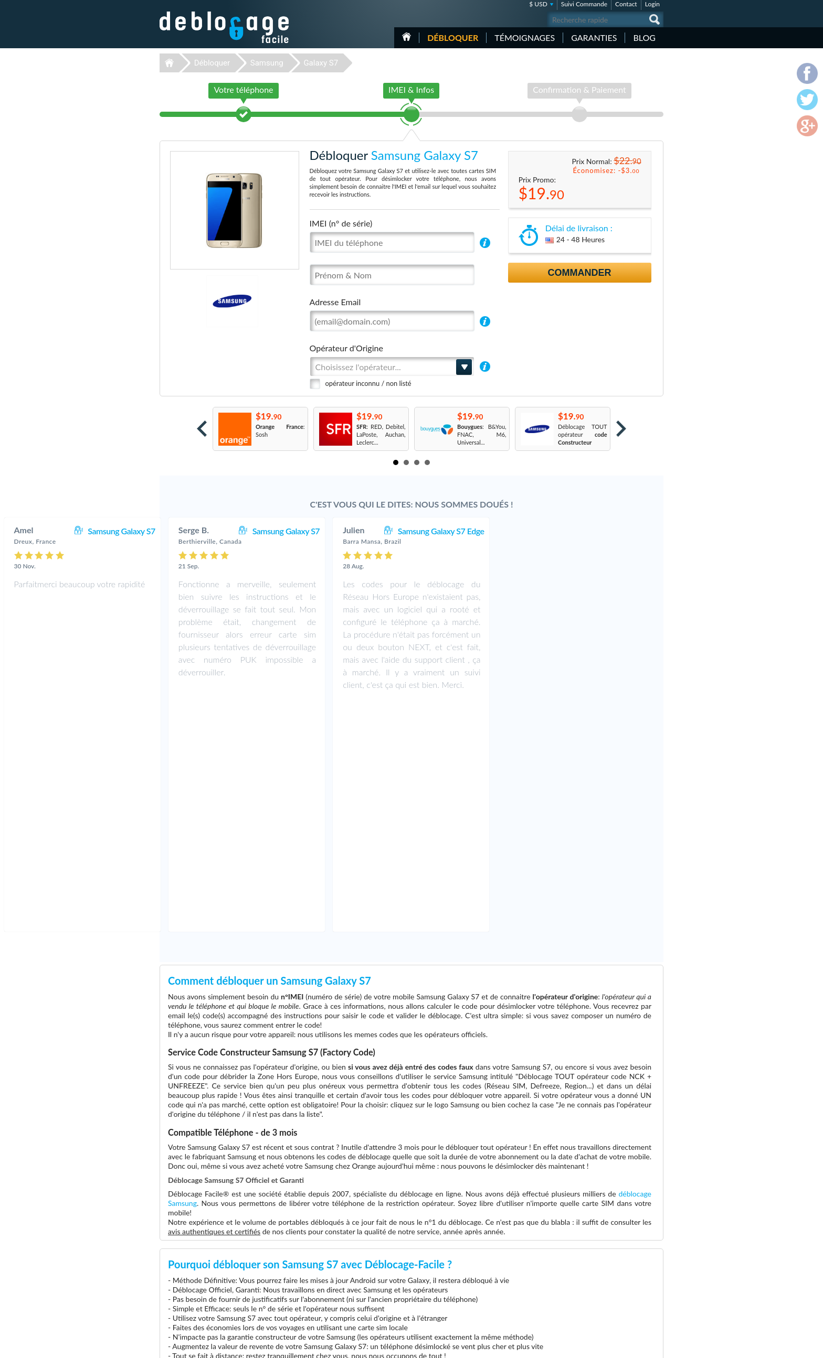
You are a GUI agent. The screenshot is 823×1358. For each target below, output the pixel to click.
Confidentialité (603, 1265)
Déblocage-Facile (225, 27)
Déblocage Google (337, 1305)
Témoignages (524, 37)
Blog (644, 37)
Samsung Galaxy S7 (286, 531)
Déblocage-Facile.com (225, 1242)
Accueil (406, 37)
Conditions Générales (612, 1257)
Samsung (266, 63)
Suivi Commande (584, 4)
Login (652, 4)
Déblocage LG (331, 1273)
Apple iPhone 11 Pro (518, 1250)
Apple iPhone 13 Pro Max (524, 1297)
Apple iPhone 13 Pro (518, 1266)
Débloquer (452, 37)
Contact (626, 4)
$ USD (538, 4)
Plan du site (600, 1272)
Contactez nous (605, 1249)
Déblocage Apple (335, 1250)
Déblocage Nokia (335, 1289)
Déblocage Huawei (338, 1297)
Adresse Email (335, 302)
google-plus (655, 1345)
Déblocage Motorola (339, 1266)
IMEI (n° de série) (341, 223)
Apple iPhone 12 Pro (518, 1289)
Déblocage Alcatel (337, 1281)
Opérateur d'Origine (346, 348)
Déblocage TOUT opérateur (582, 434)
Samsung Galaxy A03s (519, 1305)
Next (621, 429)
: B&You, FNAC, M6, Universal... (482, 434)
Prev (202, 429)
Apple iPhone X (511, 1281)
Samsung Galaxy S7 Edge (606, 531)
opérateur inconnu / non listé (368, 383)
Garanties (594, 37)
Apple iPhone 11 (513, 1258)
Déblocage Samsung (339, 1258)
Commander (579, 272)
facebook (613, 1345)
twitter (634, 1345)
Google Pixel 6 (510, 1273)
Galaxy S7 (320, 63)
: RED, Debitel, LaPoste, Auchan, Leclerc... (381, 434)
